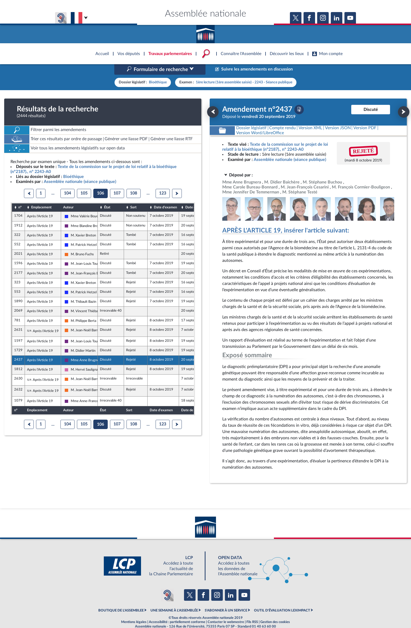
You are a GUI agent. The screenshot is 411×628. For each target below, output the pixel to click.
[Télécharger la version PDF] (299, 98)
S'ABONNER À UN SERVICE (226, 599)
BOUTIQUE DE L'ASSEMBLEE (121, 599)
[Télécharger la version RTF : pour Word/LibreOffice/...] (260, 121)
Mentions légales (134, 610)
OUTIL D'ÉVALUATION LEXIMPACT (282, 599)
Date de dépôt (196, 196)
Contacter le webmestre (226, 610)
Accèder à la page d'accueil (205, 32)
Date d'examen (165, 196)
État (107, 196)
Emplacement (41, 196)
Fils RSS (252, 610)
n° (19, 196)
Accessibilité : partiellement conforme (177, 610)
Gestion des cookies (275, 610)
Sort (133, 196)
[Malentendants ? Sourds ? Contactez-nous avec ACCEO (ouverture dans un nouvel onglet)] (167, 584)
